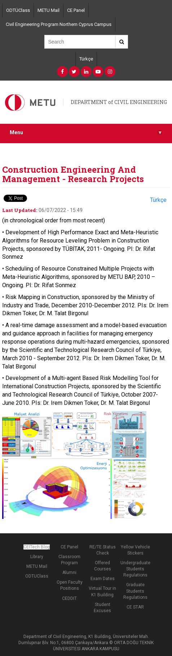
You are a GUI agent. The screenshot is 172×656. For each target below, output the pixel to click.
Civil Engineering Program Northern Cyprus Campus (58, 24)
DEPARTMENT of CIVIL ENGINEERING (119, 102)
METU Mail (48, 10)
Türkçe (86, 59)
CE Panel (76, 10)
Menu (86, 133)
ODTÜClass (18, 10)
